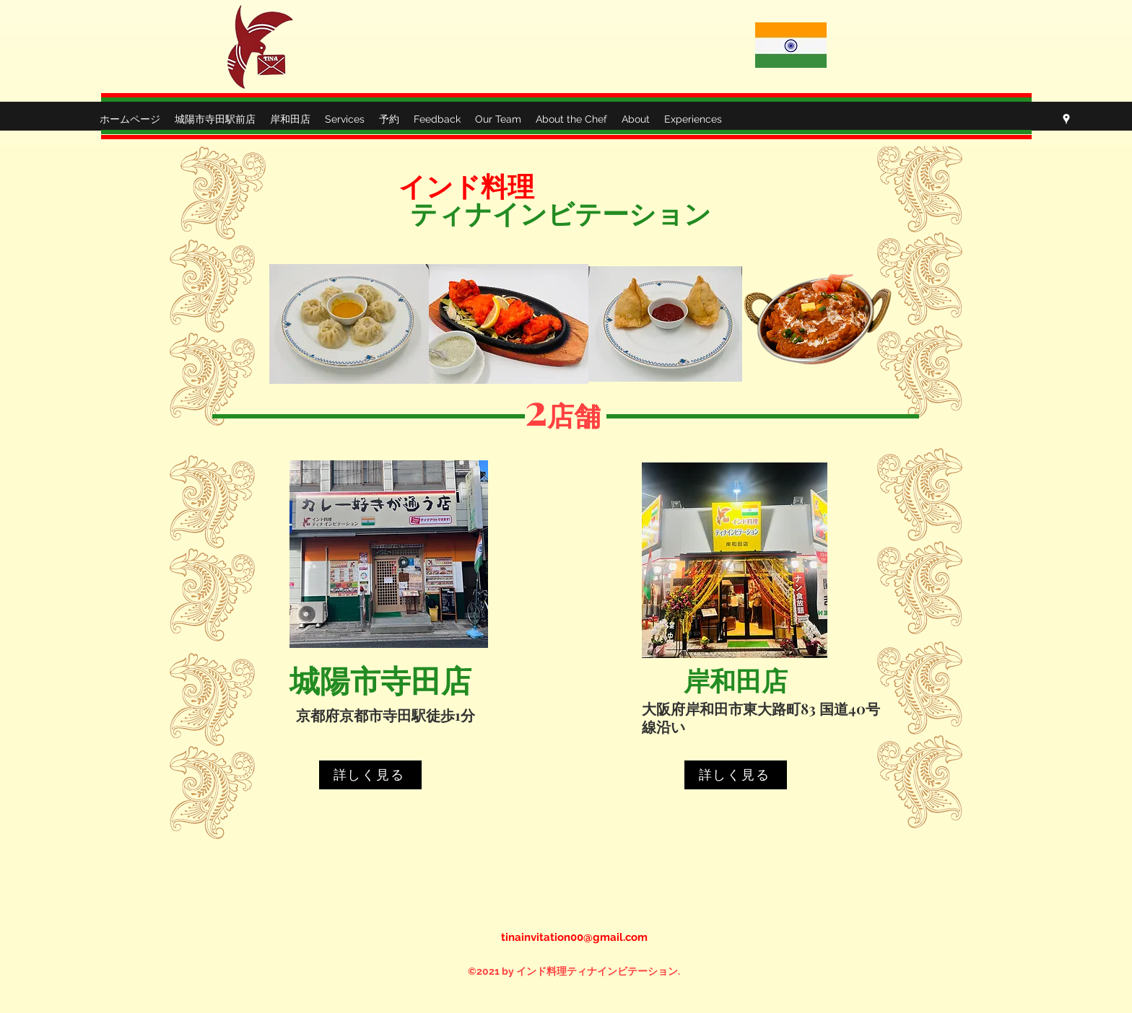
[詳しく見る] (370, 774)
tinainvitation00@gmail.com (574, 937)
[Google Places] (1066, 119)
